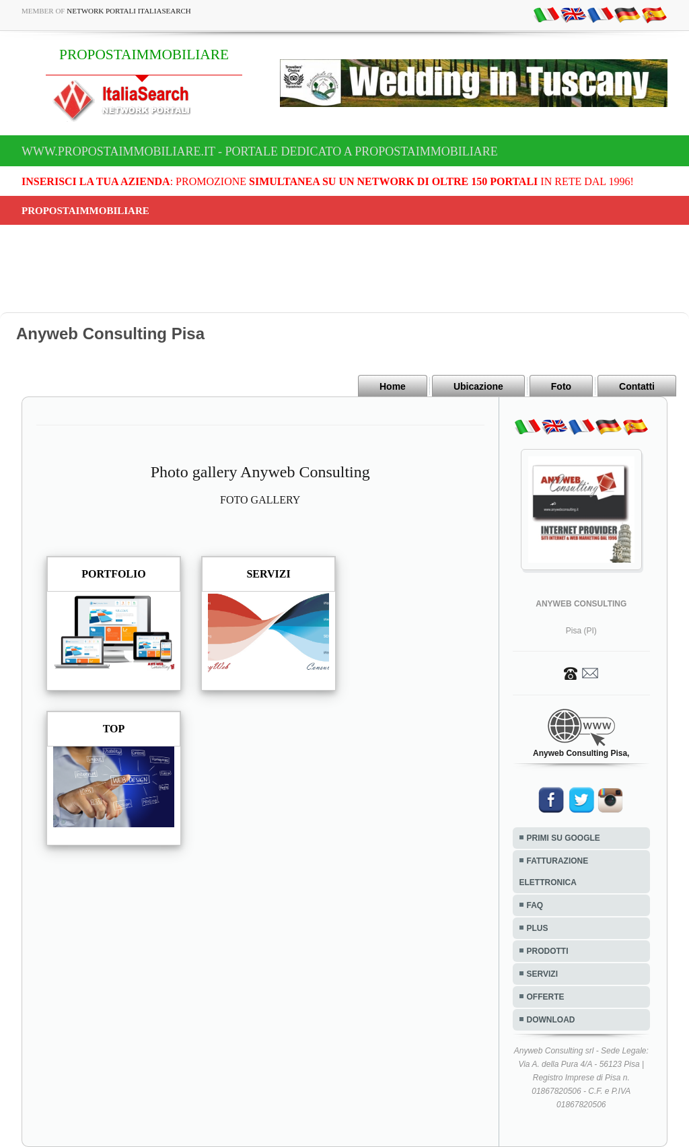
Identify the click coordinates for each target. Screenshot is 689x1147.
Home (392, 386)
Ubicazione (478, 386)
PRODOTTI (548, 951)
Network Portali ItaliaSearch (129, 11)
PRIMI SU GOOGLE (563, 838)
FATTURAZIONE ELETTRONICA (554, 871)
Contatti (637, 386)
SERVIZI (542, 974)
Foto (561, 386)
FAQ (535, 905)
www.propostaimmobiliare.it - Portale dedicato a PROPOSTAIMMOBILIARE (260, 151)
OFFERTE (546, 997)
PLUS (537, 928)
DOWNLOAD (551, 1019)
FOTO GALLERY (260, 500)
